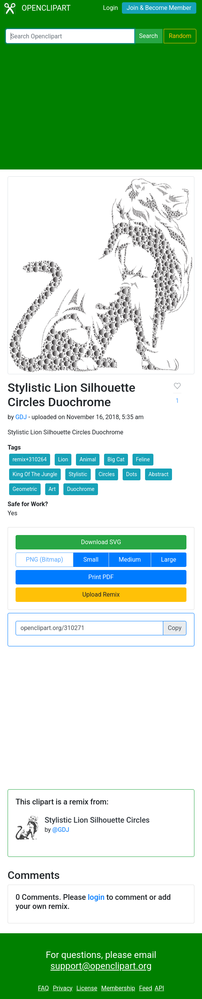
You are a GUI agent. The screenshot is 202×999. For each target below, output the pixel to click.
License (86, 988)
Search (148, 36)
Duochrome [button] (80, 489)
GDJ (21, 417)
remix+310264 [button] (30, 459)
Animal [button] (87, 459)
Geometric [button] (25, 489)
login (96, 897)
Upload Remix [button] (101, 594)
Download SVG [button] (101, 542)
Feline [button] (143, 459)
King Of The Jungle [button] (35, 474)
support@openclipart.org (101, 966)
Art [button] (52, 489)
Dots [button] (131, 474)
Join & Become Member (159, 7)
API (159, 988)
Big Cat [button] (116, 459)
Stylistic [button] (78, 474)
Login (110, 7)
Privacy (63, 988)
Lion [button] (63, 459)
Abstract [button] (158, 474)
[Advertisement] (101, 106)
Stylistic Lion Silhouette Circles (97, 820)
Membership (118, 988)
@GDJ (60, 829)
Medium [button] (130, 559)
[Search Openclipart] (70, 36)
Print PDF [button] (101, 577)
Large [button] (168, 559)
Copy (174, 628)
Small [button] (90, 559)
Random (180, 36)
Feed (145, 988)
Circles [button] (107, 474)
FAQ (43, 988)
